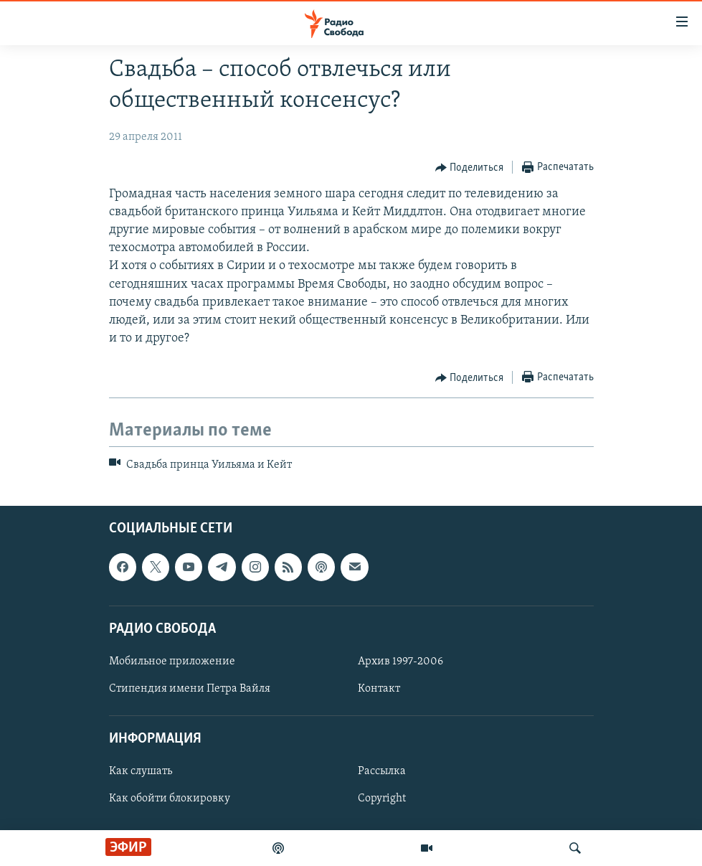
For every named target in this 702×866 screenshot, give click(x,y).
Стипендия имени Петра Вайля (189, 689)
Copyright (382, 798)
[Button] (469, 168)
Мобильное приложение (172, 661)
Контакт (379, 689)
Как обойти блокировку (169, 798)
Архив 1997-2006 (400, 661)
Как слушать (140, 771)
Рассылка (382, 771)
